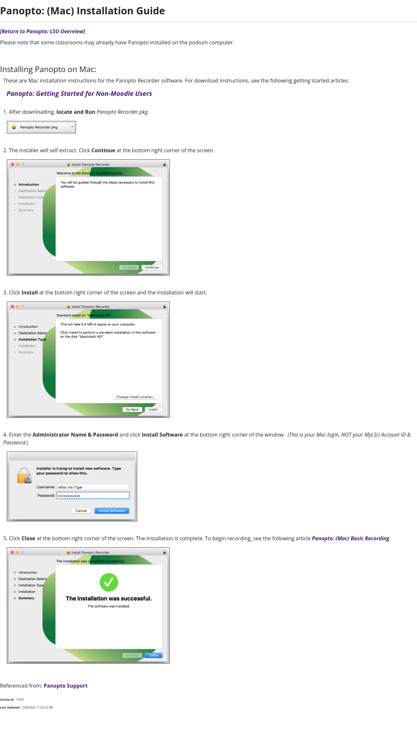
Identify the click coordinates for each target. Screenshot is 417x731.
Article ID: (7, 699)
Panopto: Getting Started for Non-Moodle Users (79, 93)
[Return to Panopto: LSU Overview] (42, 31)
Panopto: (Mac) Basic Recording (350, 538)
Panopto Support (66, 685)
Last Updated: (10, 707)
